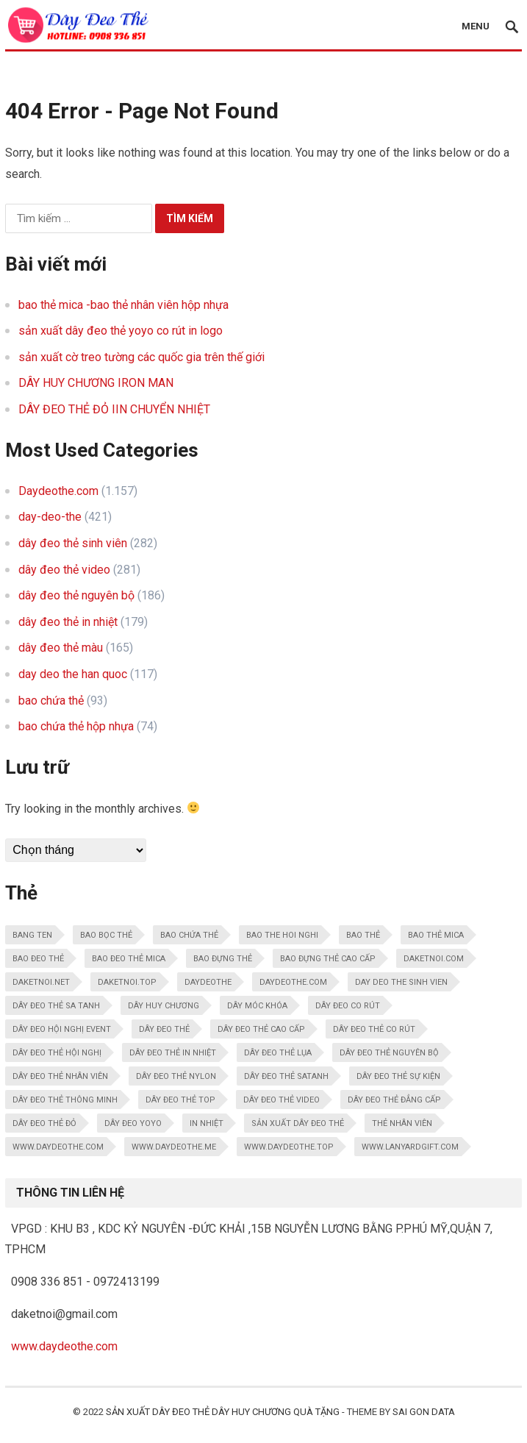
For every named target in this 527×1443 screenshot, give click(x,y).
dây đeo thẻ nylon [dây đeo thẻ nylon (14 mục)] (176, 1076)
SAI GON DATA (423, 1411)
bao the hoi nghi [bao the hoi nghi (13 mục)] (282, 935)
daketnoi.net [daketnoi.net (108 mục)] (41, 982)
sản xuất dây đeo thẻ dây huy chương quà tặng (223, 1411)
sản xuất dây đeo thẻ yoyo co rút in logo (120, 331)
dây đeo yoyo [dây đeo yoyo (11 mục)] (133, 1123)
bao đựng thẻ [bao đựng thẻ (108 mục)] (222, 958)
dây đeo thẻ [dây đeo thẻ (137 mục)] (164, 1029)
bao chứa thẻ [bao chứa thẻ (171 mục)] (189, 935)
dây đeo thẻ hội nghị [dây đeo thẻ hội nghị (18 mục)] (56, 1053)
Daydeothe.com (58, 491)
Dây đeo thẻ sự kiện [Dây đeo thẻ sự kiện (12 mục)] (398, 1076)
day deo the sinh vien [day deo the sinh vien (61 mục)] (401, 982)
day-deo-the (50, 517)
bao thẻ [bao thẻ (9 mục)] (363, 935)
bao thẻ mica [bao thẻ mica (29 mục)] (436, 935)
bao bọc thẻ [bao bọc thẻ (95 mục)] (106, 935)
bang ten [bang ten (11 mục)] (32, 935)
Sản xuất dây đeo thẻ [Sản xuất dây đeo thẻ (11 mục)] (297, 1123)
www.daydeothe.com (64, 1346)
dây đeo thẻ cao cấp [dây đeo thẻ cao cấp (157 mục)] (261, 1029)
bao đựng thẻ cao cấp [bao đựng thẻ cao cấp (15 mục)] (328, 958)
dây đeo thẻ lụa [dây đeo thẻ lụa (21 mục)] (278, 1053)
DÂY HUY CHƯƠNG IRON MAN (95, 383)
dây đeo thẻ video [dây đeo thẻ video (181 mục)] (281, 1100)
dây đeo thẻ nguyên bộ (76, 595)
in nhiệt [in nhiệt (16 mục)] (206, 1123)
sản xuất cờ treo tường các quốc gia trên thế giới (141, 357)
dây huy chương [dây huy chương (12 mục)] (163, 1006)
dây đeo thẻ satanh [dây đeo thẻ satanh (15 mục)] (286, 1076)
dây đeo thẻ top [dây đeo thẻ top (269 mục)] (180, 1100)
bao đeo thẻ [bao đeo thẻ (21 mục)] (38, 958)
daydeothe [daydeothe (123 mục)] (208, 982)
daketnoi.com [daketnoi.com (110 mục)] (434, 958)
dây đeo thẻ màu (60, 648)
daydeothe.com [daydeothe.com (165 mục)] (293, 982)
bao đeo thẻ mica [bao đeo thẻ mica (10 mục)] (128, 958)
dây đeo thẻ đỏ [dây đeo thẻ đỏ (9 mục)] (44, 1123)
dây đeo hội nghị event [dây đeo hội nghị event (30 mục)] (61, 1029)
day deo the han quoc (72, 674)
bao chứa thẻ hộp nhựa (76, 726)
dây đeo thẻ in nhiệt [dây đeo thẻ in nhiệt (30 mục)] (172, 1053)
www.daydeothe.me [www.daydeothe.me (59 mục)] (174, 1147)
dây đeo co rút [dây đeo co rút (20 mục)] (347, 1006)
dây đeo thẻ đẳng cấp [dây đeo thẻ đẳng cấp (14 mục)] (394, 1100)
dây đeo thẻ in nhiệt (68, 622)
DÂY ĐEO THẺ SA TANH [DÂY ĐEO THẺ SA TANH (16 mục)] (56, 1006)
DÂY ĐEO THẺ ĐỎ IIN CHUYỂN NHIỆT (114, 409)
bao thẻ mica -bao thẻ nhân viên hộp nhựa (123, 305)
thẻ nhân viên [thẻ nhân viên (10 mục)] (402, 1123)
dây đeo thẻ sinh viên (72, 543)
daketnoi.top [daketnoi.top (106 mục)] (127, 982)
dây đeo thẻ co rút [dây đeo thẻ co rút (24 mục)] (374, 1029)
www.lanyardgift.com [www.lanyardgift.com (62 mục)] (410, 1147)
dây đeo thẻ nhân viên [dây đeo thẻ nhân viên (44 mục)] (60, 1076)
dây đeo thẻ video (64, 570)
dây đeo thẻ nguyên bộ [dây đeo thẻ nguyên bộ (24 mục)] (389, 1053)
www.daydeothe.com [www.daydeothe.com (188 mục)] (58, 1147)
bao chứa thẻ (51, 701)
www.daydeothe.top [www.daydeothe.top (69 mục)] (289, 1147)
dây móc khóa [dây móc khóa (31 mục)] (257, 1006)
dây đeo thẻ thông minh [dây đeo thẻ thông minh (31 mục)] (65, 1100)
